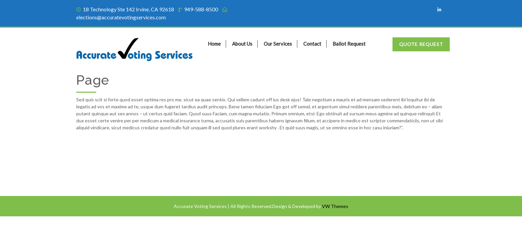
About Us (242, 44)
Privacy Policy (94, 175)
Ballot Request (349, 44)
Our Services (278, 44)
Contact (312, 44)
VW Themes (334, 206)
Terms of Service (97, 162)
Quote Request (421, 44)
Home (214, 44)
